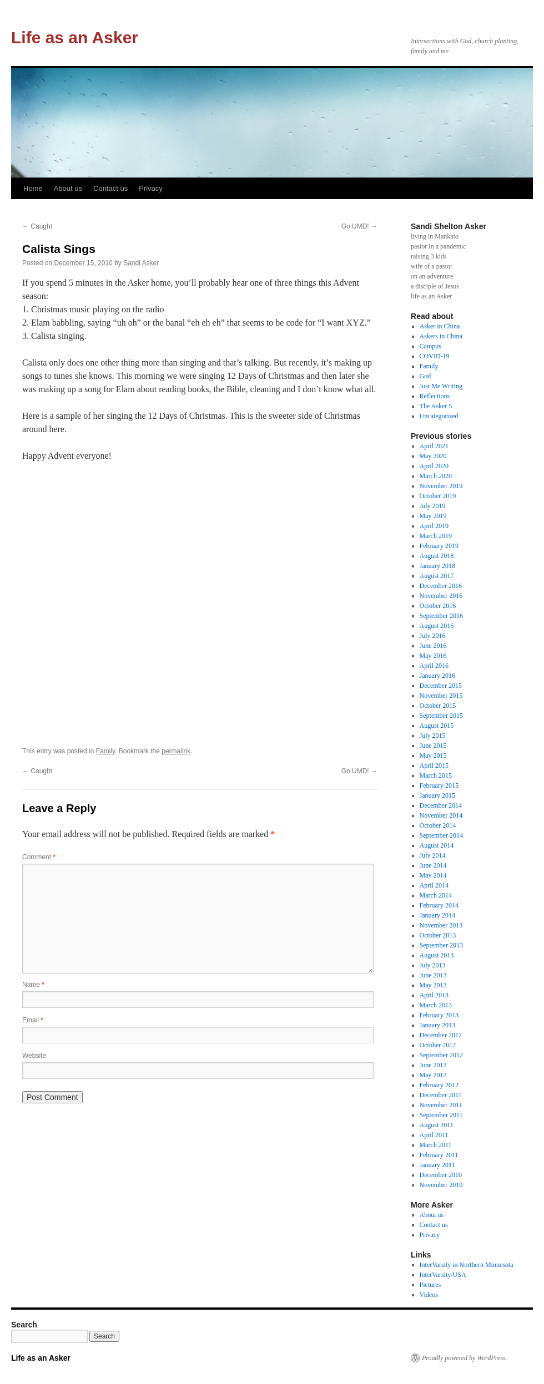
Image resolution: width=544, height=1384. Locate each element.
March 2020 (436, 476)
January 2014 (437, 915)
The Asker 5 (436, 406)
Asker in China (440, 326)
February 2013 (439, 1015)
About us (68, 188)
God (425, 376)
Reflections (435, 396)
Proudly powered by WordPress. (464, 1358)
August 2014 (437, 845)
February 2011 (439, 1155)
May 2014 (433, 875)
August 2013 (437, 955)
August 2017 (437, 576)
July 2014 (433, 855)
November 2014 (441, 815)
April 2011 (434, 1135)
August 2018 (437, 556)
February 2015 (439, 785)
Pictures (430, 1285)
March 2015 (436, 775)
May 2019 (433, 516)
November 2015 (441, 695)
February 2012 (439, 1085)
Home (33, 188)
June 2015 (433, 745)
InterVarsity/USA (443, 1275)
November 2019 (441, 486)
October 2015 (438, 705)
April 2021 (434, 446)
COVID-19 (435, 356)
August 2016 (437, 626)
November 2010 (441, 1185)
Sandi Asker (141, 263)
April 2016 (434, 666)
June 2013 (433, 975)
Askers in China (441, 336)
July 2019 (433, 506)
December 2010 (441, 1175)
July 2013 (433, 965)
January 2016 (437, 676)
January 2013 (437, 1025)
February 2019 (439, 546)
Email (32, 1020)
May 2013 (433, 985)
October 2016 (438, 606)
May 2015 (433, 755)
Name (33, 984)
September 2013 (441, 945)
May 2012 (433, 1075)
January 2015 (437, 795)
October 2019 (438, 496)
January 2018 (437, 566)
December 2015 (441, 686)
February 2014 (439, 905)
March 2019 (436, 536)
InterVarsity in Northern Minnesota (466, 1265)
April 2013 (434, 995)
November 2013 (441, 925)
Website (34, 1055)
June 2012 (433, 1065)
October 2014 (438, 825)
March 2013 (436, 1005)
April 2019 (434, 526)
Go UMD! (359, 226)
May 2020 (433, 456)
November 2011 (441, 1105)
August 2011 (437, 1125)
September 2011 (441, 1115)
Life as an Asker (74, 37)
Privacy (151, 188)
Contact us (110, 188)
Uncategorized (439, 416)
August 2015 (437, 725)
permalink (176, 751)
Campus (430, 346)
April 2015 (434, 765)
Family (105, 751)
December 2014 (441, 805)
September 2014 (441, 835)
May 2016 (433, 656)
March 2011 (436, 1145)
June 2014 (433, 865)
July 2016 (433, 636)
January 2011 (437, 1165)
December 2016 (441, 586)
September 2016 (441, 616)
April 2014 (434, 885)
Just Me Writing (441, 386)
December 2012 (441, 1035)
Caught (37, 226)
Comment (39, 857)
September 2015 (441, 715)
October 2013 (438, 935)
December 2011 (441, 1095)
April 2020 (434, 466)
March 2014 (436, 895)
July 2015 (433, 735)
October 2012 (438, 1045)
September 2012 (441, 1055)
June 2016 (433, 646)
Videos (429, 1295)
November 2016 (441, 596)
